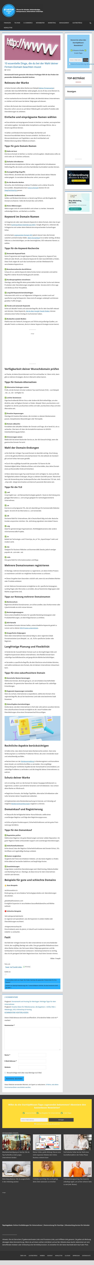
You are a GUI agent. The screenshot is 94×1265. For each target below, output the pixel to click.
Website (8, 1067)
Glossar (67, 1255)
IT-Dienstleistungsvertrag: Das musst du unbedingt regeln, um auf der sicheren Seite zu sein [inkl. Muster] (77, 1181)
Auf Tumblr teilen (16, 966)
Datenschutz (86, 1255)
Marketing (52, 23)
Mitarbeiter (40, 23)
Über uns (23, 1255)
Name (7, 1055)
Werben (42, 1255)
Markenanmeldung (27, 761)
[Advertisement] (32, 347)
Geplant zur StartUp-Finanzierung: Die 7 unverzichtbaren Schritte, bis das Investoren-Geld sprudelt (31, 986)
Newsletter (8, 28)
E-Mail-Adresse (11, 1061)
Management (64, 23)
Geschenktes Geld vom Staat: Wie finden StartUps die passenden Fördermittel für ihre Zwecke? (31, 981)
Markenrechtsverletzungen (20, 804)
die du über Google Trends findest (38, 311)
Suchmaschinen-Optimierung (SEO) (23, 225)
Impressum (76, 1255)
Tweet (7, 966)
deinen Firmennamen (46, 88)
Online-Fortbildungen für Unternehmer (27, 1225)
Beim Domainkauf (34, 238)
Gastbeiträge (77, 23)
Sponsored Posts (10, 1133)
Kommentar (10, 1025)
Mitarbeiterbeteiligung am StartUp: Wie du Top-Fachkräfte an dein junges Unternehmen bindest (16, 1154)
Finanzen (7, 23)
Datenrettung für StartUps (53, 1225)
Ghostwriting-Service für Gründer (77, 1225)
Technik (17, 23)
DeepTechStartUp (11, 190)
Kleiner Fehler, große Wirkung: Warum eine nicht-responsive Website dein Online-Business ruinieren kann (47, 1154)
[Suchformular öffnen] (90, 23)
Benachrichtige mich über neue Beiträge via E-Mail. (24, 1073)
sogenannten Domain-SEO (23, 235)
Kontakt (50, 1255)
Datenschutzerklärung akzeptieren (48, 1124)
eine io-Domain (33, 188)
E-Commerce (28, 23)
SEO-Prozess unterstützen (29, 628)
